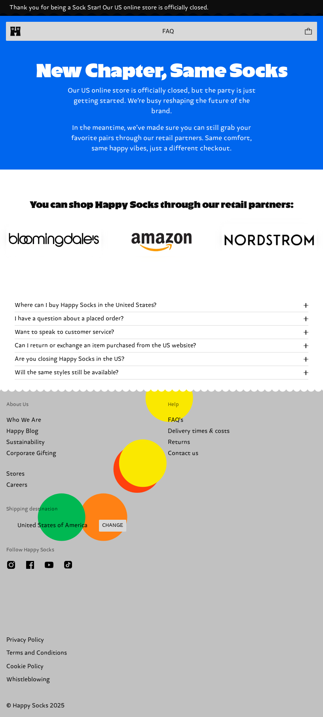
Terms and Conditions (36, 653)
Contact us (183, 453)
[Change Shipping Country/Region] (66, 526)
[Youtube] (49, 564)
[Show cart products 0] (308, 31)
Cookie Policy (25, 666)
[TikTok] (68, 564)
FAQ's (175, 420)
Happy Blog (22, 431)
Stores (15, 474)
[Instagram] (11, 564)
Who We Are (23, 420)
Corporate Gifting (31, 453)
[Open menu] (31, 31)
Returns (179, 442)
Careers (16, 485)
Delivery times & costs (199, 431)
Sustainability (25, 442)
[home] (15, 31)
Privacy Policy (25, 640)
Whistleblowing (28, 679)
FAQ (168, 31)
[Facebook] (30, 564)
